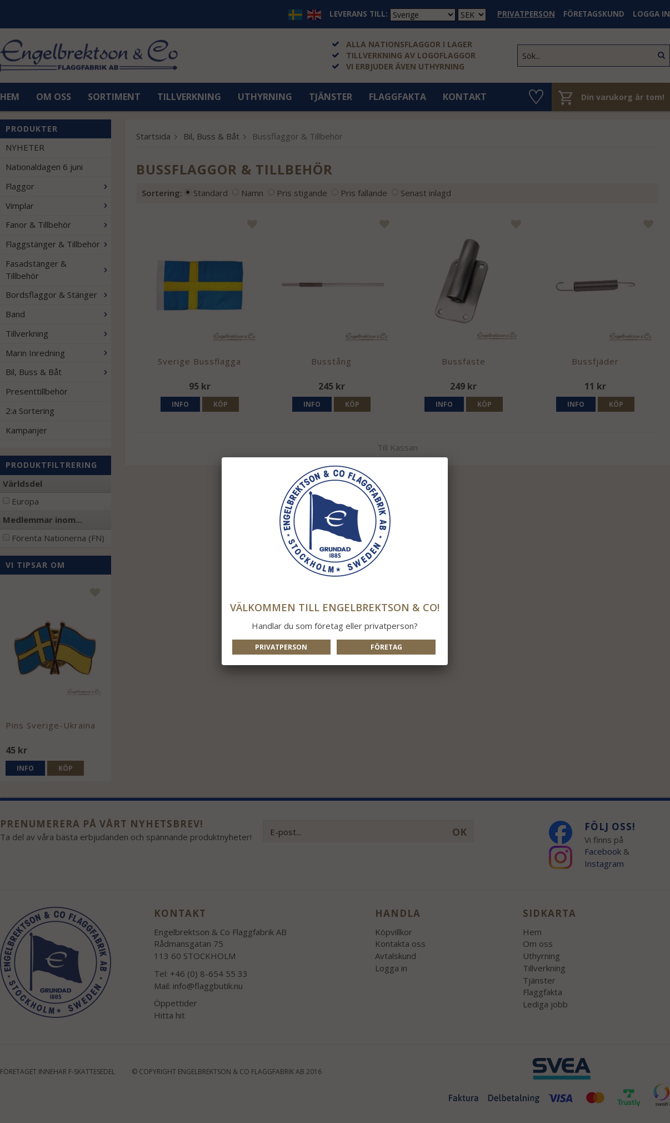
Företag (386, 647)
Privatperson (281, 647)
